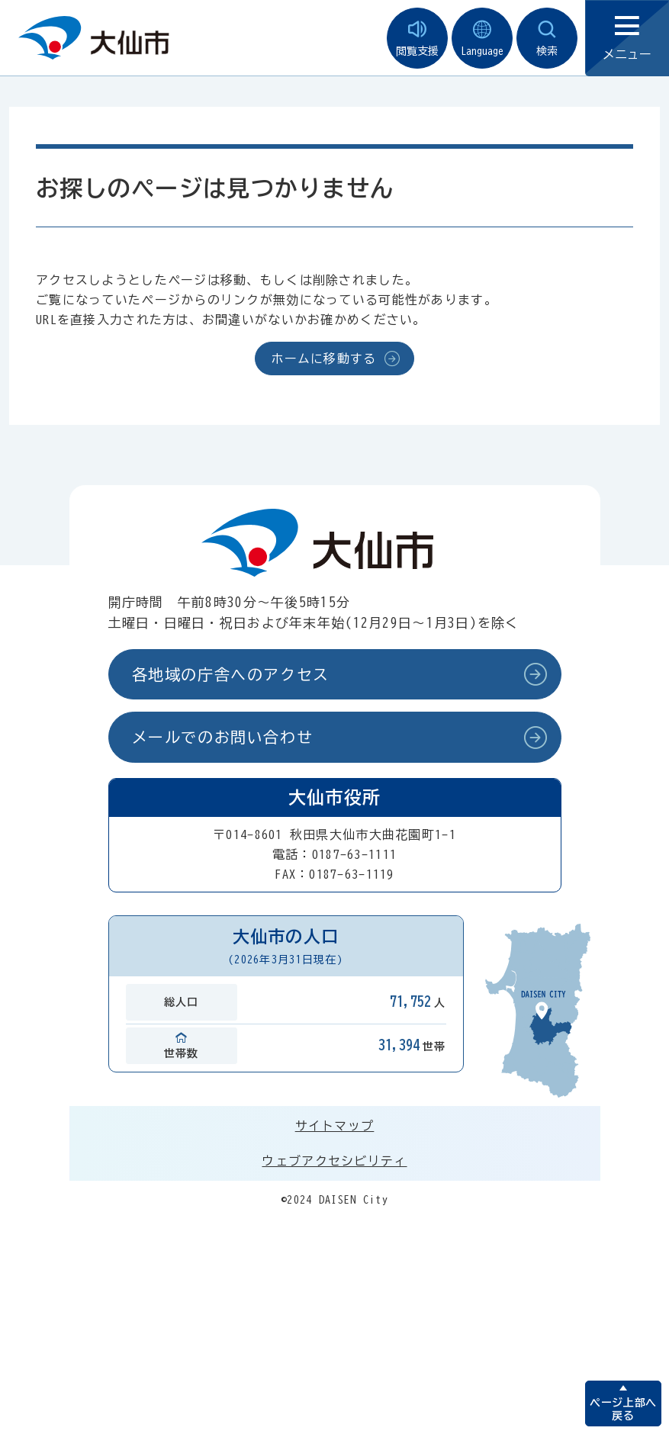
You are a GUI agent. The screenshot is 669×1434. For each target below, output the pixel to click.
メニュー (627, 38)
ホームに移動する (323, 358)
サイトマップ (335, 1126)
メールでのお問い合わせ (223, 736)
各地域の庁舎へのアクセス (231, 674)
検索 (547, 38)
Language (482, 38)
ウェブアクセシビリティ (334, 1161)
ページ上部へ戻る (623, 1409)
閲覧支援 (417, 38)
